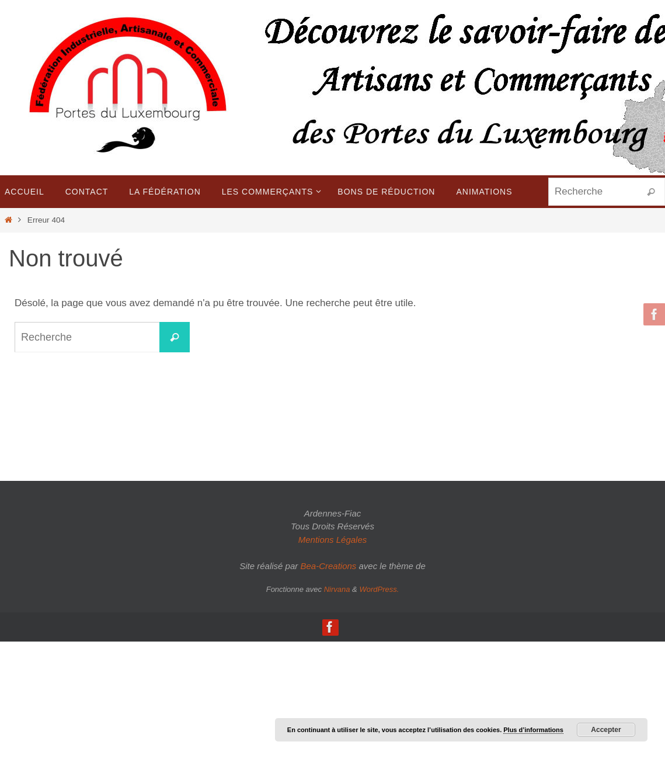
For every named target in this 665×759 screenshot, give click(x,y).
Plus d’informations (533, 729)
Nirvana (337, 589)
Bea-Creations (328, 566)
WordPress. (379, 589)
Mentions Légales (332, 540)
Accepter (606, 730)
